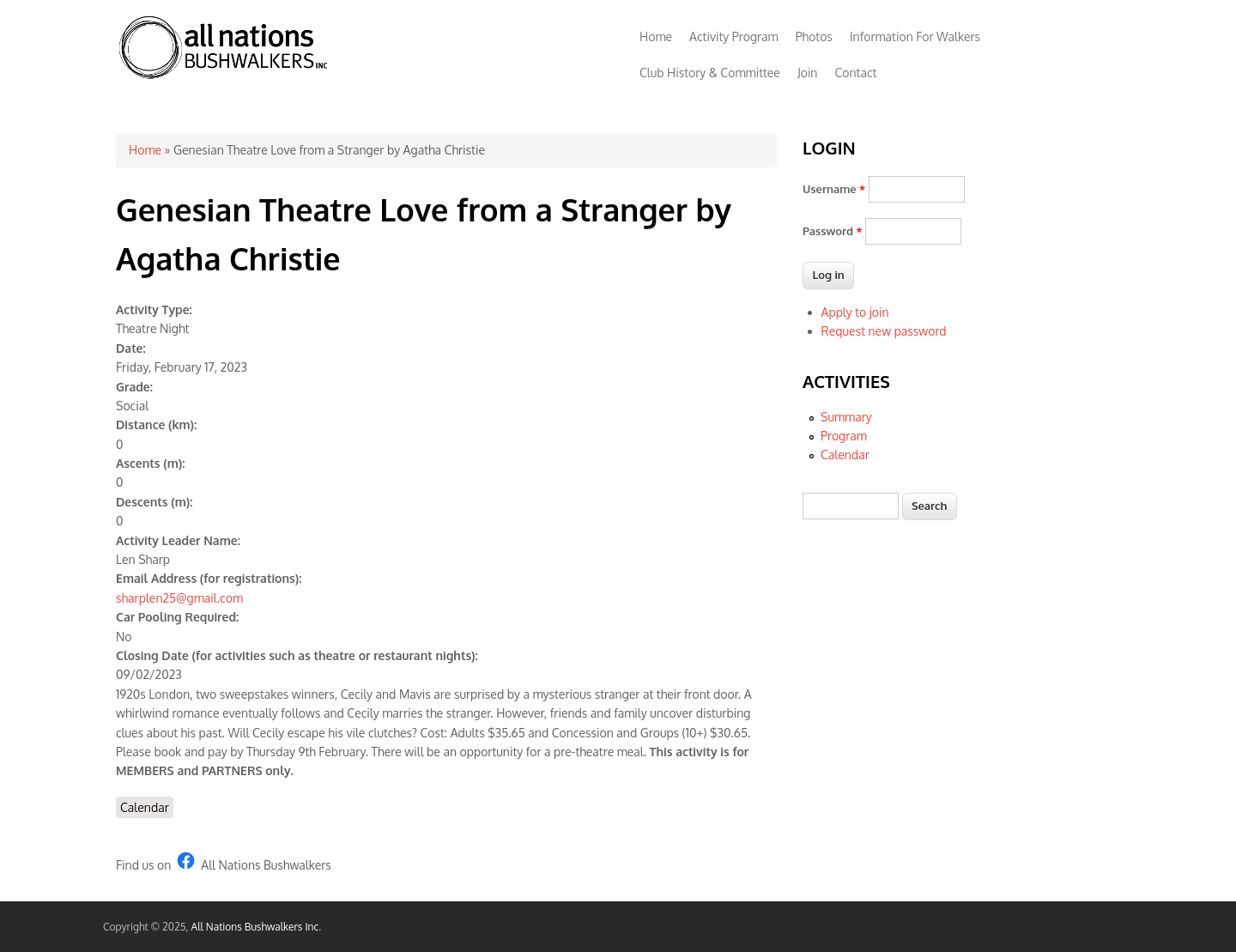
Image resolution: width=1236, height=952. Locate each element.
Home (655, 36)
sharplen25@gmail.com (179, 598)
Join (807, 72)
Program (844, 435)
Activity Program (734, 36)
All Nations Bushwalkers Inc (255, 926)
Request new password (884, 331)
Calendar (144, 807)
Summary (846, 416)
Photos (814, 36)
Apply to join (855, 312)
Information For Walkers (915, 36)
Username (834, 189)
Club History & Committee (709, 72)
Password (833, 231)
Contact (855, 72)
